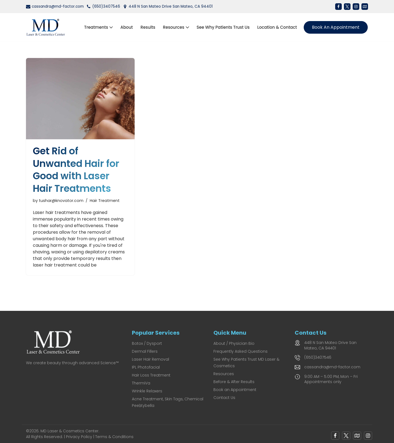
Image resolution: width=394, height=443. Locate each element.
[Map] (364, 6)
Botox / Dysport (147, 343)
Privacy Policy (79, 436)
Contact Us (224, 397)
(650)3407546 (106, 6)
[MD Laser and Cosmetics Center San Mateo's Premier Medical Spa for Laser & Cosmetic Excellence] (47, 27)
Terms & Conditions (114, 436)
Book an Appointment (336, 27)
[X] (347, 6)
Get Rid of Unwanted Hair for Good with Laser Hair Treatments (76, 169)
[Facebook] (338, 6)
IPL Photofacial (146, 367)
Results (147, 27)
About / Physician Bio (233, 343)
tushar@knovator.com (61, 200)
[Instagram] (356, 6)
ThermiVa (141, 383)
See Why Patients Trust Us (223, 27)
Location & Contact (277, 27)
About (126, 27)
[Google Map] (357, 436)
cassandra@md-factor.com (58, 6)
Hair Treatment (105, 200)
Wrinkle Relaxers (147, 391)
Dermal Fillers (145, 351)
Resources (223, 374)
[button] (111, 27)
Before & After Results (233, 381)
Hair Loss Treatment (151, 375)
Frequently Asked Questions (240, 351)
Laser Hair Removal (150, 359)
